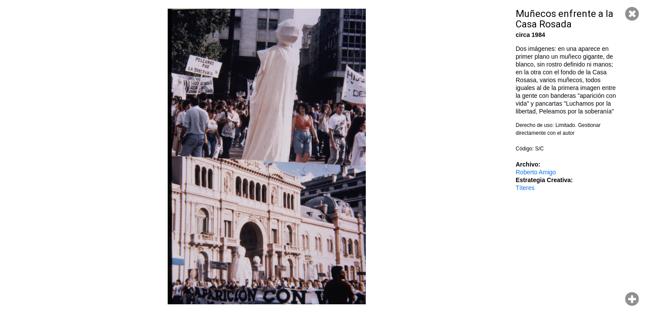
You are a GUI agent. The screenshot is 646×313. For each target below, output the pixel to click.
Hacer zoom (632, 299)
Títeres (525, 187)
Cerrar (632, 13)
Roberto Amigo (536, 172)
